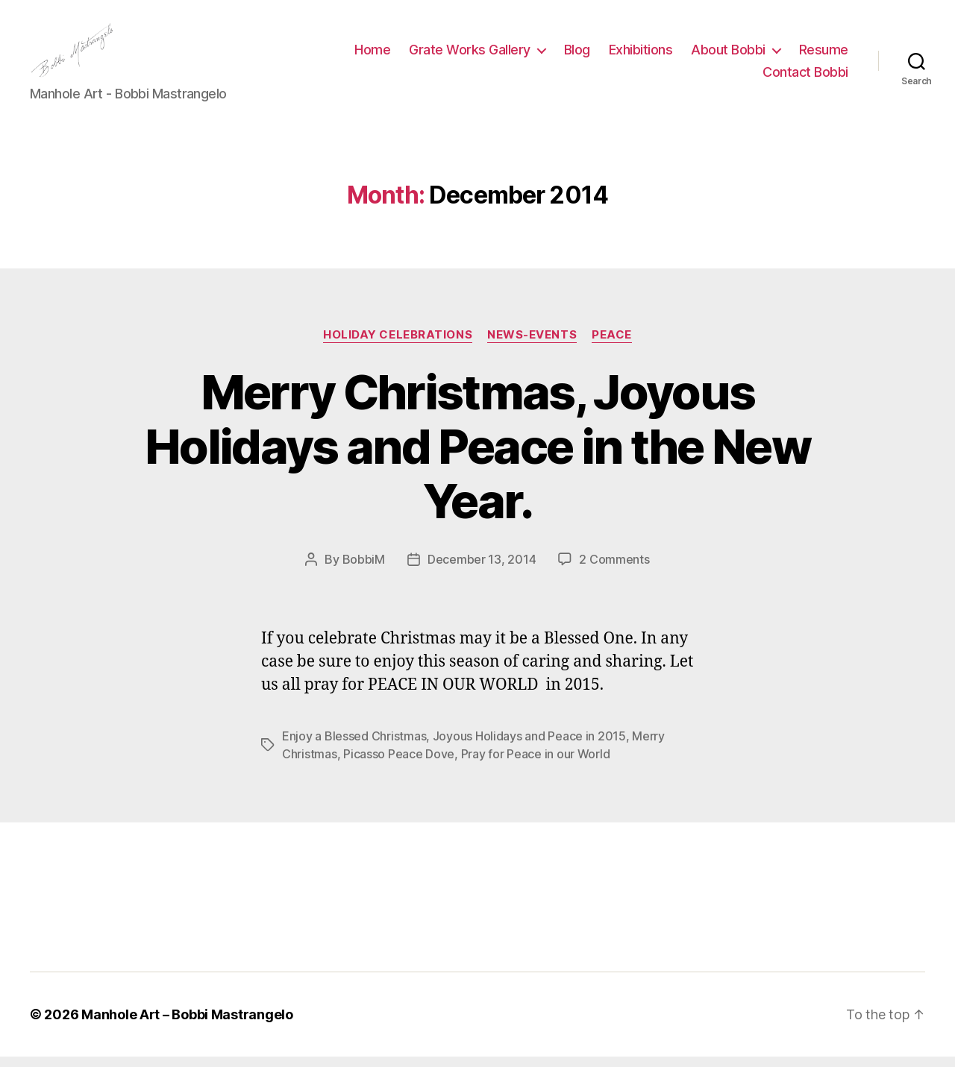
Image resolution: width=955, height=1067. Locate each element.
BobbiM (363, 569)
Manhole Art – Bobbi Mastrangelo (187, 1025)
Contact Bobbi (805, 77)
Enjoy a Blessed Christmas (354, 746)
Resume (823, 55)
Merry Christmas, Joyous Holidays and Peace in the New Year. (477, 456)
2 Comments (614, 569)
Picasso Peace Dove (398, 764)
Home (372, 55)
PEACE (612, 344)
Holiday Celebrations (397, 344)
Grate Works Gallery (469, 55)
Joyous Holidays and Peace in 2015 (529, 746)
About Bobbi (728, 55)
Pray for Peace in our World (535, 764)
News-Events (532, 344)
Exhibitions (641, 55)
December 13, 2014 (482, 569)
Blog (577, 55)
